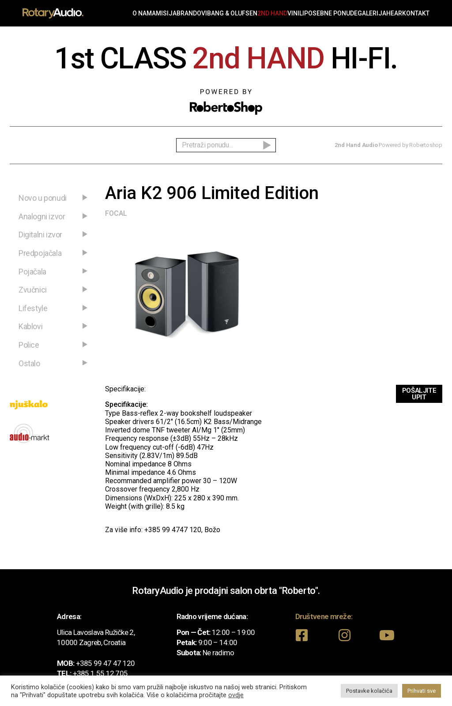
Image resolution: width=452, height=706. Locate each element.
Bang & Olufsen (232, 13)
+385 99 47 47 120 (105, 663)
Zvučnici (33, 289)
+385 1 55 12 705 (100, 673)
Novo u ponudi (43, 198)
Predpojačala (40, 253)
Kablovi (30, 326)
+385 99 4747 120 (172, 530)
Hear (394, 13)
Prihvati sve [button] (421, 690)
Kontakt (415, 13)
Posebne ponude (331, 13)
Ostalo (29, 363)
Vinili (295, 13)
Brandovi (192, 13)
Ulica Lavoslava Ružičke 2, (96, 632)
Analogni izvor (42, 216)
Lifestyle (33, 308)
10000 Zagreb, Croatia (91, 642)
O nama (144, 13)
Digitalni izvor (40, 234)
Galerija (372, 13)
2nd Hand (272, 13)
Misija (166, 13)
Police (29, 344)
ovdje (236, 695)
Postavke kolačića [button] (369, 690)
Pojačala (32, 271)
